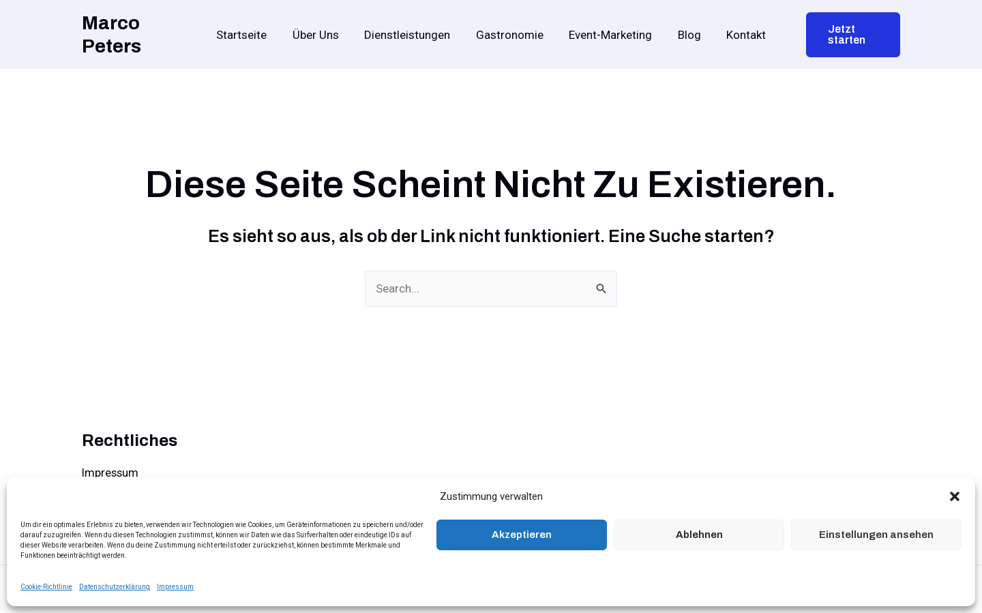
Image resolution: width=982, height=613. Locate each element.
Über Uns (320, 35)
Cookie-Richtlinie (46, 586)
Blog (684, 35)
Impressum (175, 586)
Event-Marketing (608, 35)
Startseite (249, 35)
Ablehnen (699, 534)
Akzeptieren (522, 534)
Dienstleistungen (410, 35)
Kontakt (739, 35)
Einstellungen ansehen (876, 534)
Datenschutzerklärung (114, 586)
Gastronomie (510, 35)
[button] (955, 496)
